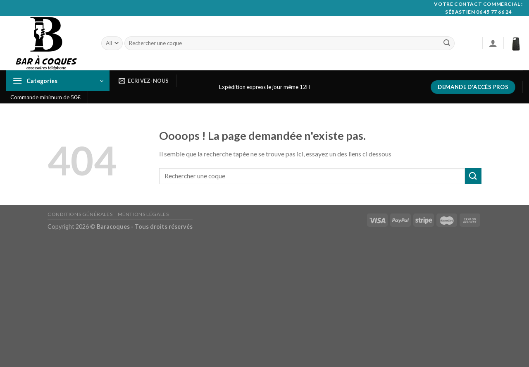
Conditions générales (80, 214)
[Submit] (447, 43)
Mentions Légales (143, 214)
